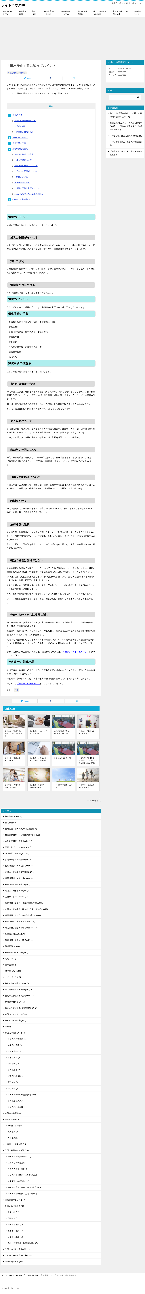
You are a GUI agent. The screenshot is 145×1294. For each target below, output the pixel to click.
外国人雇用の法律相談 (49, 12)
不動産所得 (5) (14, 1057)
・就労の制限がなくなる (25, 121)
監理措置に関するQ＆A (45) (17, 853)
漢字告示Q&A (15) (13, 971)
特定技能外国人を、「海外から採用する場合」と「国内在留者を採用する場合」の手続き (126, 126)
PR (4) (8, 1026)
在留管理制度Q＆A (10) (15, 1001)
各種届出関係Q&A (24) (15, 933)
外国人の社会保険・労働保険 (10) (22, 1193)
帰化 (16, 690)
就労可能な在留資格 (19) (18, 1181)
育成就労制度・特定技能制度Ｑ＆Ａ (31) (22, 834)
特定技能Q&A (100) (13, 816)
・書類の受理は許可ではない (26, 188)
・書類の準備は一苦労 (24, 154)
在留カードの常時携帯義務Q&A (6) (20, 872)
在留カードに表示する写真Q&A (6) (20, 921)
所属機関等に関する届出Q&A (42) (19, 878)
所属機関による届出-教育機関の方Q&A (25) (24, 903)
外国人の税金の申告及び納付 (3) (22, 1094)
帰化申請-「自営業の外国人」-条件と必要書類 (38, 759)
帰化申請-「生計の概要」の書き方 (12, 759)
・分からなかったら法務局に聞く (28, 194)
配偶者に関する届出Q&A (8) (17, 890)
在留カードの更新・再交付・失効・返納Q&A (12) (26, 909)
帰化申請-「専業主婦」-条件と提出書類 (14, 786)
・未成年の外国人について (26, 166)
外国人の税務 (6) (15, 1045)
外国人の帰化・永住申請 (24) (17, 1249)
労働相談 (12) (14, 1212)
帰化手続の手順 (19, 143)
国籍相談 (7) (13, 1218)
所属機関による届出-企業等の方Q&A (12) (23, 915)
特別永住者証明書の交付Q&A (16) (19, 995)
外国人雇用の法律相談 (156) (17, 1150)
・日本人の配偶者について (26, 171)
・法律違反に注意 (22, 182)
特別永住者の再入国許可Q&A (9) (19, 865)
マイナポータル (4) (13, 977)
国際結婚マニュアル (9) (15, 1199)
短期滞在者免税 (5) (16, 1076)
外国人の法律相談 (82, 12)
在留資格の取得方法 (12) (18, 1162)
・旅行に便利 (20, 126)
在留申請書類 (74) (13, 1113)
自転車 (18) (13, 1138)
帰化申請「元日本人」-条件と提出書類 (38, 786)
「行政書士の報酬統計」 (28, 683)
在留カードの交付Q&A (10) (17, 896)
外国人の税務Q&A (7, 12)
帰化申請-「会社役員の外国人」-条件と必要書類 (13, 733)
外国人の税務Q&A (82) (15, 1032)
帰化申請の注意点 (20, 149)
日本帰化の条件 (92, 800)
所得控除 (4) (13, 1082)
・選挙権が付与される (24, 132)
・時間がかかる (21, 177)
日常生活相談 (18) (15, 1236)
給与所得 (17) (14, 1063)
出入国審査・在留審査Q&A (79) (18, 989)
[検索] (125, 97)
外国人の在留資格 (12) (17, 1039)
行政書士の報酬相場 (21, 199)
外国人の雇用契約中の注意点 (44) (22, 1175)
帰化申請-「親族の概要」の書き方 (86, 786)
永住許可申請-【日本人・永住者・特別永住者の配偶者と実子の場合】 (88, 760)
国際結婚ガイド (137, 12)
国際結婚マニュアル (66, 12)
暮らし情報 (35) (12, 1119)
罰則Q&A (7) (10, 958)
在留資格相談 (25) (15, 1224)
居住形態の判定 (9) (16, 1051)
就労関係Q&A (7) (12, 946)
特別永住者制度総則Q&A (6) (17, 983)
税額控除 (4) (13, 1088)
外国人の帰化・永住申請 (99, 12)
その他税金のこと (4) (17, 1100)
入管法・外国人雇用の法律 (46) (18, 1255)
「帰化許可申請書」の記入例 (63, 786)
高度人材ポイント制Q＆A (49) (18, 847)
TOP (13, 1275)
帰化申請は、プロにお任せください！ (39, 732)
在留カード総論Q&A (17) (16, 1014)
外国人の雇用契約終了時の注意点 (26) (24, 1187)
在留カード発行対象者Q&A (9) (18, 859)
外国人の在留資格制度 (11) (19, 1156)
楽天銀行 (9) (13, 1131)
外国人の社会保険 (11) (17, 1107)
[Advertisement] (72, 37)
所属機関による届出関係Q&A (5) (19, 940)
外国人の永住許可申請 (62, 758)
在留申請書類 (22, 12)
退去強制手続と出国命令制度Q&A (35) (21, 927)
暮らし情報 (35, 12)
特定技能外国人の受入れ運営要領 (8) (21, 828)
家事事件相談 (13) (15, 1230)
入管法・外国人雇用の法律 (120, 12)
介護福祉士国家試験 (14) (15, 1144)
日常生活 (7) (10, 964)
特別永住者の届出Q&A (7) (16, 1020)
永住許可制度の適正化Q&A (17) (18, 841)
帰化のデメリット (20, 137)
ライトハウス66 (15, 5)
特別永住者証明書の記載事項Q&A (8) (21, 1008)
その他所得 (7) (14, 1070)
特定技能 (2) (10, 822)
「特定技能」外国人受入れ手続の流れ (126, 136)
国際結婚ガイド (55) (14, 1261)
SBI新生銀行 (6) (15, 1125)
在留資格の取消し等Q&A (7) (17, 952)
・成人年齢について (23, 160)
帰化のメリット (19, 115)
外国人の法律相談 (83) (15, 1206)
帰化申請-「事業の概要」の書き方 (86, 732)
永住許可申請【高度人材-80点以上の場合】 (62, 732)
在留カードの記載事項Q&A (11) (18, 884)
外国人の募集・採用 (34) (18, 1168)
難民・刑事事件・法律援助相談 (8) (23, 1243)
